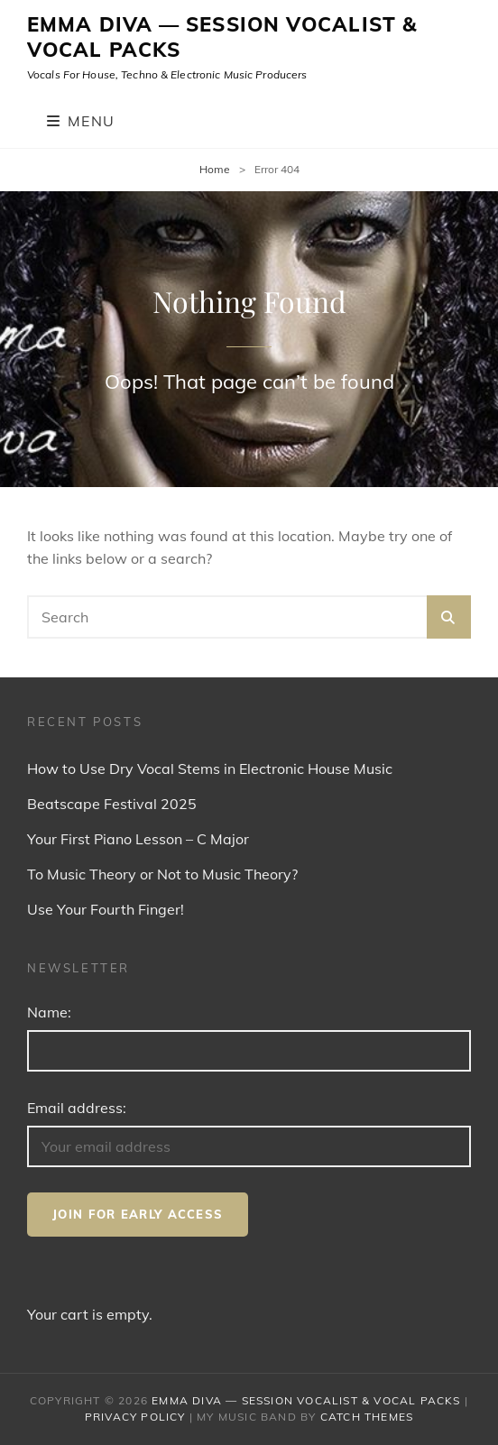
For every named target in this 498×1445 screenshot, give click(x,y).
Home (214, 169)
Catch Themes (366, 1416)
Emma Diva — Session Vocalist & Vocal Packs (222, 37)
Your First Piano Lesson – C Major (138, 839)
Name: (49, 1012)
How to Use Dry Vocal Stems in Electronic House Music (209, 768)
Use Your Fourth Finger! (105, 909)
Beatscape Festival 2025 (112, 804)
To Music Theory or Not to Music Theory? (162, 874)
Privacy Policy (135, 1416)
